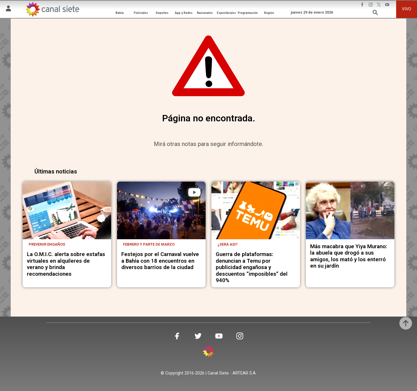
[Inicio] (52, 9)
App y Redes (184, 13)
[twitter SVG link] (379, 5)
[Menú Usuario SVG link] (8, 9)
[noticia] (67, 210)
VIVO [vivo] (406, 9)
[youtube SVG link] (388, 5)
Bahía (120, 13)
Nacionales (205, 13)
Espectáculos (226, 13)
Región (269, 13)
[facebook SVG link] (363, 5)
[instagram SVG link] (371, 5)
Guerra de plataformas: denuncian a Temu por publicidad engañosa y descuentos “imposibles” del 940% (252, 267)
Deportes (162, 13)
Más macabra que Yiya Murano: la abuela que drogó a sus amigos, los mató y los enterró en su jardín (348, 256)
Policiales (141, 13)
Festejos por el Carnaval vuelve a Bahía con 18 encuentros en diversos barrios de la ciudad (160, 261)
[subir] (405, 323)
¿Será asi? (227, 244)
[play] (194, 192)
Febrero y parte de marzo (149, 244)
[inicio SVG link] (208, 352)
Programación (248, 13)
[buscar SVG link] (375, 13)
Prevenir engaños (47, 244)
